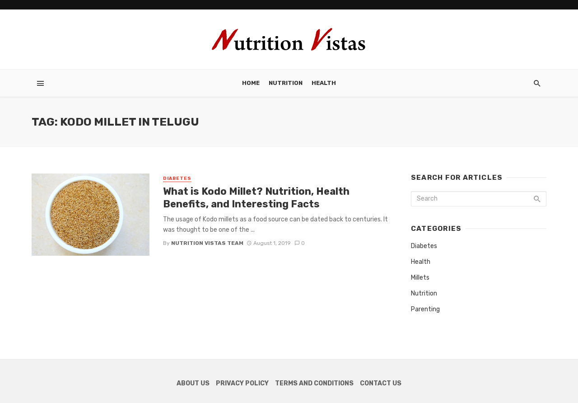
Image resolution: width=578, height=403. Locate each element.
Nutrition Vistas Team (207, 243)
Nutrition (286, 83)
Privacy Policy (242, 383)
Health (324, 83)
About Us (193, 383)
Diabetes (177, 178)
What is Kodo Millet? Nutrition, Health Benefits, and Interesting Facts (256, 198)
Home (251, 83)
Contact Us (380, 383)
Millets (420, 277)
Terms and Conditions (314, 383)
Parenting (425, 309)
